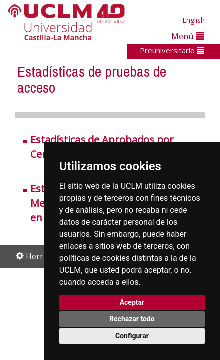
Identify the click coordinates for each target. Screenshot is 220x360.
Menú (187, 36)
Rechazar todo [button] (132, 319)
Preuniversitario (172, 51)
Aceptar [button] (132, 302)
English (193, 20)
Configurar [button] (132, 336)
